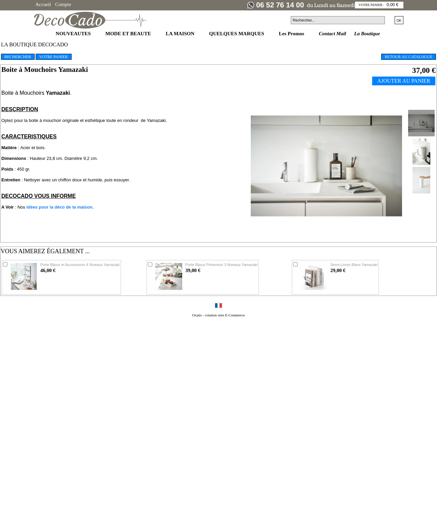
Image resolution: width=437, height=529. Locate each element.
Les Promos (292, 33)
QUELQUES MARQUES (237, 33)
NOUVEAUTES (74, 33)
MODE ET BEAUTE (129, 33)
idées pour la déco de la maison (59, 207)
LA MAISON (181, 33)
